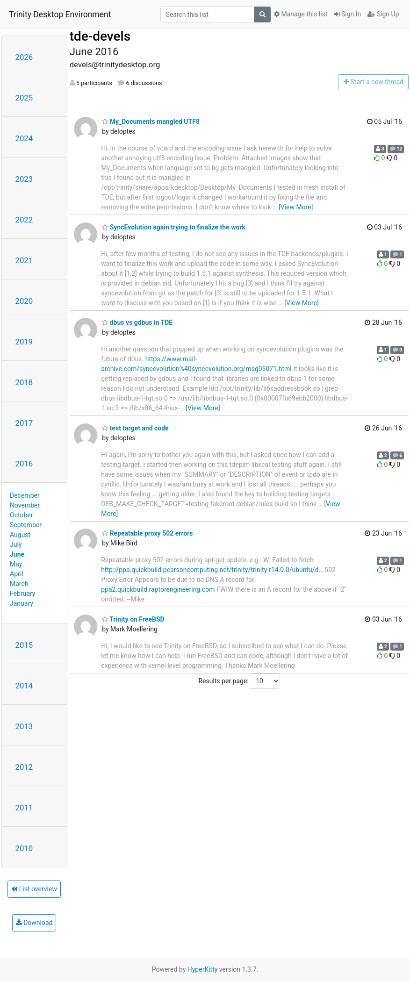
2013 (24, 726)
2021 (24, 260)
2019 (24, 341)
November (25, 505)
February (22, 593)
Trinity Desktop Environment (60, 14)
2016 (24, 463)
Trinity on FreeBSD (133, 619)
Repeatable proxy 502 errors (147, 533)
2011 (24, 807)
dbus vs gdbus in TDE (137, 322)
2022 (24, 219)
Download (34, 922)
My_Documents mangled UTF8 (151, 121)
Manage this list (300, 14)
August (20, 534)
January (21, 603)
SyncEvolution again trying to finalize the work (173, 227)
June (17, 554)
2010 (24, 848)
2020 (24, 301)
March (19, 583)
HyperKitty (202, 969)
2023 (24, 179)
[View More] (296, 207)
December (25, 495)
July (16, 544)
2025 (24, 97)
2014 (24, 685)
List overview (34, 889)
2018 (24, 382)
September (26, 525)
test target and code (135, 428)
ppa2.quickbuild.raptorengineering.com (158, 589)
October (21, 515)
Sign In (347, 14)
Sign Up (383, 14)
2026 (24, 57)
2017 (24, 423)
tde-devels (100, 36)
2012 (24, 767)
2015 (24, 645)
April (16, 574)
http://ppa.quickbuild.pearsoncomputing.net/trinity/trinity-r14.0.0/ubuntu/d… (212, 569)
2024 (24, 138)
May (16, 564)
